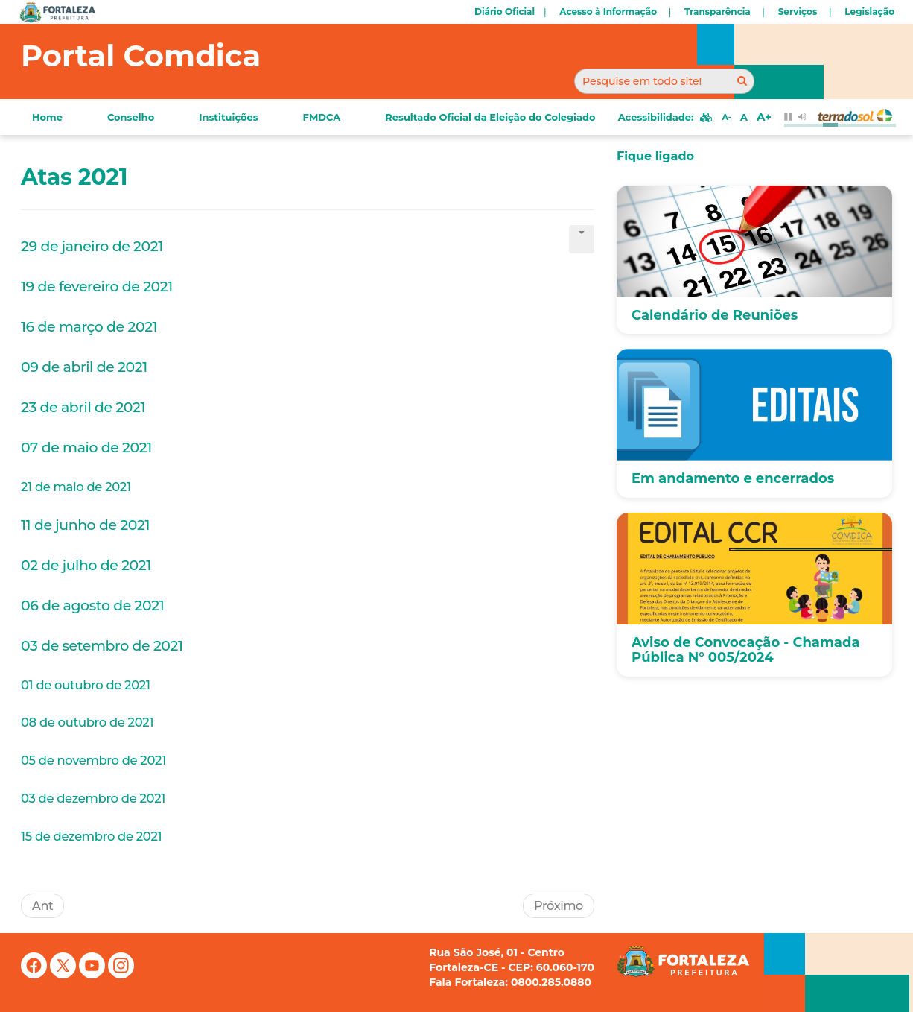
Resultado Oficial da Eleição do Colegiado (490, 117)
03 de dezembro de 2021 (93, 798)
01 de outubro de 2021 (85, 684)
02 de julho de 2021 (86, 565)
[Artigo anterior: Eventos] (42, 906)
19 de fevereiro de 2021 (97, 286)
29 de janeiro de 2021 (92, 246)
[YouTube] (93, 974)
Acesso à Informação (608, 11)
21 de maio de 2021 (76, 486)
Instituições (228, 117)
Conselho (130, 117)
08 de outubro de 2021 (87, 722)
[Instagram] (121, 974)
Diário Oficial (504, 11)
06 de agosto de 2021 (92, 605)
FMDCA (322, 117)
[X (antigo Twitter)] (64, 974)
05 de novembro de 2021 (93, 760)
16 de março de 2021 (89, 326)
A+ (764, 117)
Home (47, 117)
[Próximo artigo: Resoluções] (558, 906)
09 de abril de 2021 (84, 367)
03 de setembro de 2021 (102, 645)
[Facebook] (35, 974)
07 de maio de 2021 (88, 447)
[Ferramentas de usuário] (581, 239)
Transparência (717, 11)
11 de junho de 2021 (85, 525)
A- (726, 117)
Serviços (798, 11)
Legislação (869, 11)
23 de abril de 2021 (83, 407)
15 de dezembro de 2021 (91, 836)
